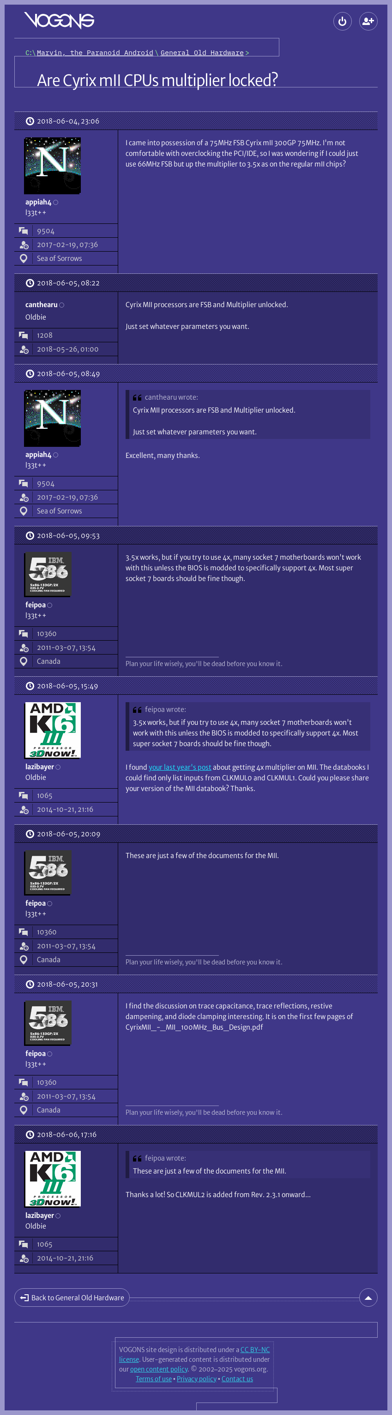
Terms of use (154, 1379)
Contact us (237, 1379)
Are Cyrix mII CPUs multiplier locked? (157, 80)
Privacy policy (197, 1379)
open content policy (158, 1369)
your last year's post (180, 767)
